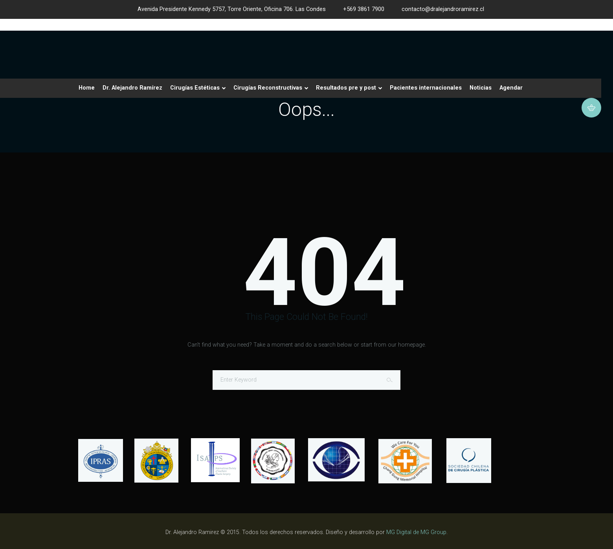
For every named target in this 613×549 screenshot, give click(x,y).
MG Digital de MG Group (416, 532)
